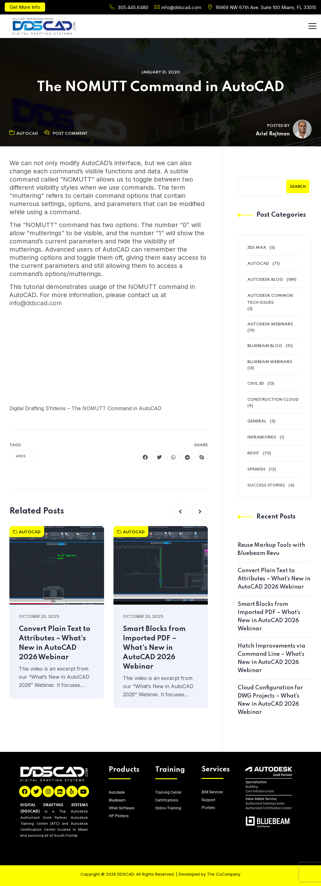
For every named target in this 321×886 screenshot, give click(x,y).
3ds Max (256, 248)
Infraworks (261, 437)
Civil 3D (255, 384)
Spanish (256, 469)
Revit (253, 453)
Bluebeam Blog (264, 346)
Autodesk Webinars (270, 324)
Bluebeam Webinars (269, 362)
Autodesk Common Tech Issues (270, 299)
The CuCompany (223, 874)
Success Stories (266, 485)
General (256, 421)
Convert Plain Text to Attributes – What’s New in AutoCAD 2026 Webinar (54, 643)
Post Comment (70, 134)
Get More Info (25, 7)
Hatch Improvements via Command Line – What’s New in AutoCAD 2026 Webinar (271, 658)
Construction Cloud (272, 400)
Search (298, 187)
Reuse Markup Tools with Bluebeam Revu (271, 549)
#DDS (21, 456)
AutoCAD (23, 134)
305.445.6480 (133, 7)
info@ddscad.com (181, 7)
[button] (180, 511)
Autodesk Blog (265, 280)
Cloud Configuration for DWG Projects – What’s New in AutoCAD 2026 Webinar (270, 700)
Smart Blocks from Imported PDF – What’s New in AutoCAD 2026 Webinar (154, 648)
